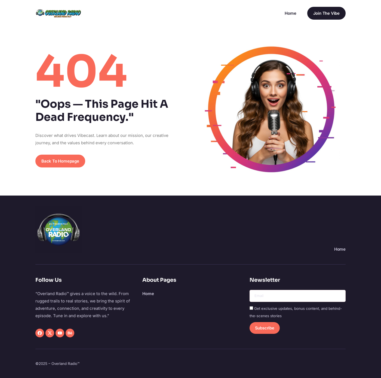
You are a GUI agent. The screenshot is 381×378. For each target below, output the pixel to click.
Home (290, 13)
